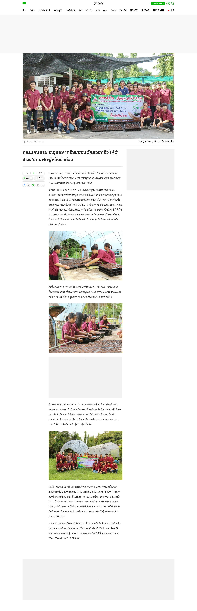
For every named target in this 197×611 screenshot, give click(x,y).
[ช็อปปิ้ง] (123, 10)
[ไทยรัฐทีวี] (57, 10)
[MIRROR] (145, 10)
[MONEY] (134, 10)
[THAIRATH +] (159, 10)
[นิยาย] (113, 10)
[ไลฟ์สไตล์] (70, 10)
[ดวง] (98, 10)
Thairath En (158, 4)
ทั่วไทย (148, 142)
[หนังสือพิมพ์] (44, 10)
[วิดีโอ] (32, 10)
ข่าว (140, 142)
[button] (24, 185)
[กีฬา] (80, 10)
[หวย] (105, 10)
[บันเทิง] (89, 10)
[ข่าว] (24, 10)
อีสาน (156, 142)
